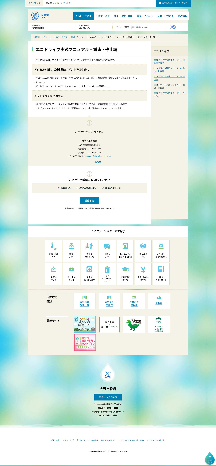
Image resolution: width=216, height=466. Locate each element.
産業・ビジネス (165, 16)
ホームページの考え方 (156, 440)
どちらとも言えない (88, 188)
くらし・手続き (83, 16)
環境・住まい (77, 37)
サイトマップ (34, 3)
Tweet (98, 162)
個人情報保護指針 (108, 440)
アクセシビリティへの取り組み (131, 440)
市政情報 (182, 16)
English (56, 3)
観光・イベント (145, 16)
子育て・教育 (103, 16)
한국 (63, 3)
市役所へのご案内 (108, 397)
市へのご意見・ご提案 (108, 415)
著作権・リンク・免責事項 (87, 440)
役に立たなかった (112, 188)
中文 (68, 3)
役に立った (66, 188)
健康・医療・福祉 (123, 16)
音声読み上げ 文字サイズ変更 (174, 3)
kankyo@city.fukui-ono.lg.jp (97, 156)
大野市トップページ (41, 37)
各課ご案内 (55, 440)
